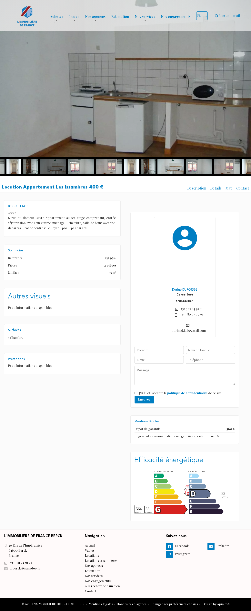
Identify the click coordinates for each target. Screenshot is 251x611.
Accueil (27, 15)
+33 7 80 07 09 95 (191, 314)
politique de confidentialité (187, 393)
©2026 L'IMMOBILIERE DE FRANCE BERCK (53, 604)
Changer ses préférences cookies (174, 604)
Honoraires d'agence (131, 604)
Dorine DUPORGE (184, 289)
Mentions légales (101, 604)
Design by (216, 604)
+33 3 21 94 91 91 (192, 309)
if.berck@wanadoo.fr (25, 568)
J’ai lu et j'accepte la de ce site (180, 393)
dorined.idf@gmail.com (189, 330)
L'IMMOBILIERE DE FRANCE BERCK (33, 536)
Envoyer (144, 399)
